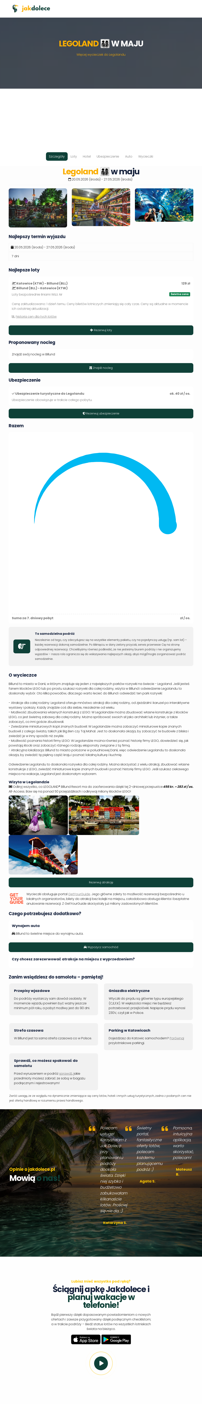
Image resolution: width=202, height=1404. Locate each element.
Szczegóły (57, 156)
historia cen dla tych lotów (36, 316)
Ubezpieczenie (108, 156)
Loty (74, 156)
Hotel (87, 156)
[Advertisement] (101, 116)
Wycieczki (145, 156)
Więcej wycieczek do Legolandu (101, 54)
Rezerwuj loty (101, 330)
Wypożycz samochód (101, 947)
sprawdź (65, 1073)
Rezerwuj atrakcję (101, 882)
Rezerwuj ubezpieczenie (101, 413)
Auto (128, 156)
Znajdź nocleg (101, 368)
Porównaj (177, 1038)
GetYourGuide (79, 894)
